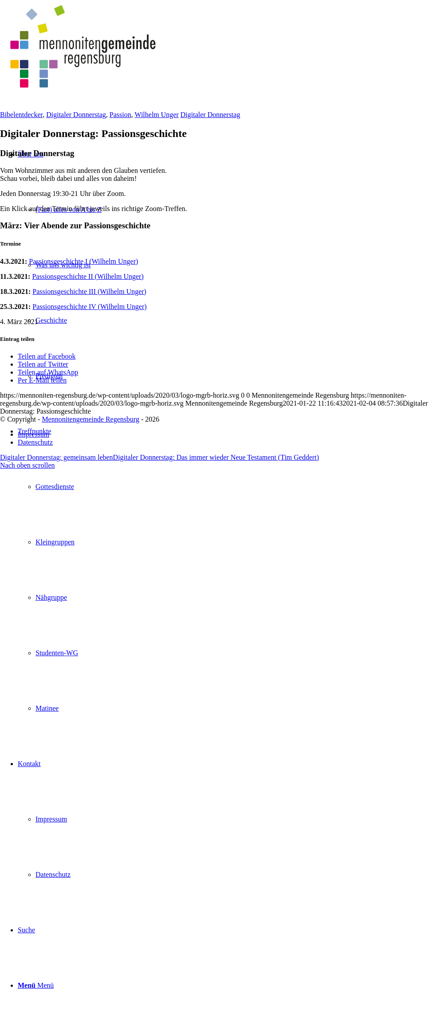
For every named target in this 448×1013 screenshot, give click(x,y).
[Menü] (36, 985)
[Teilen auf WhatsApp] (48, 372)
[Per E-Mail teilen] (42, 380)
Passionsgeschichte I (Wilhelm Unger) (83, 261)
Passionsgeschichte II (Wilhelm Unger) (87, 276)
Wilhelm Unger (156, 114)
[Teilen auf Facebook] (46, 356)
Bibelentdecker (21, 114)
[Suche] (26, 930)
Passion (120, 114)
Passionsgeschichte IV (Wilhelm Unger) (89, 306)
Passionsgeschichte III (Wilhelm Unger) (89, 291)
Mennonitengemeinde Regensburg (90, 419)
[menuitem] (233, 569)
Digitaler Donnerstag (76, 114)
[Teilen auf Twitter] (43, 364)
